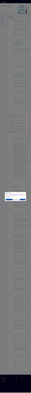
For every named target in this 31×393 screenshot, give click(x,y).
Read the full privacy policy (8, 197)
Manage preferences (16, 199)
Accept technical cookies (9, 199)
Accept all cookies (23, 199)
